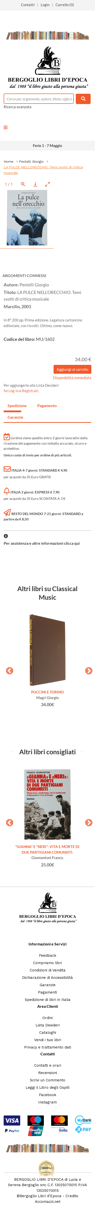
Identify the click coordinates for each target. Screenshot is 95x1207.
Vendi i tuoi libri (47, 1040)
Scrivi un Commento (47, 1080)
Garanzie (48, 985)
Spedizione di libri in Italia (47, 999)
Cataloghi (47, 1032)
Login (45, 4)
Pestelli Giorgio (31, 161)
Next (87, 669)
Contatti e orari (47, 1065)
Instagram (47, 1102)
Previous (7, 669)
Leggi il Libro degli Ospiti (47, 1087)
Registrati (30, 390)
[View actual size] (23, 184)
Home (8, 161)
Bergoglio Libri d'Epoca (40, 1196)
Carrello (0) (65, 4)
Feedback (47, 955)
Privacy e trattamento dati (47, 1047)
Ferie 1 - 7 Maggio (47, 145)
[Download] (35, 184)
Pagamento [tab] (44, 405)
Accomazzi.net (47, 1201)
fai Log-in (11, 390)
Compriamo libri (47, 963)
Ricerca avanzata (17, 107)
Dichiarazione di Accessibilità (47, 977)
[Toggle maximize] (47, 184)
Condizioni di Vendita (48, 970)
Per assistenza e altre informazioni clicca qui (42, 543)
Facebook (47, 1095)
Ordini (47, 1018)
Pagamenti (47, 992)
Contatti (28, 4)
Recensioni (47, 1073)
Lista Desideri (48, 1025)
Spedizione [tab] (14, 405)
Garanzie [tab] (14, 417)
